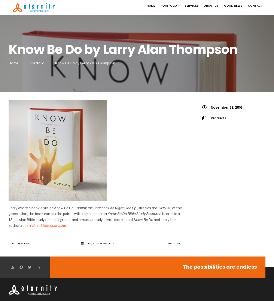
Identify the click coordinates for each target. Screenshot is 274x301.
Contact (255, 6)
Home (151, 6)
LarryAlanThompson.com (45, 226)
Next (175, 243)
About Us (211, 6)
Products (218, 118)
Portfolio (169, 6)
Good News (233, 6)
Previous (19, 243)
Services (192, 6)
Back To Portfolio (96, 243)
